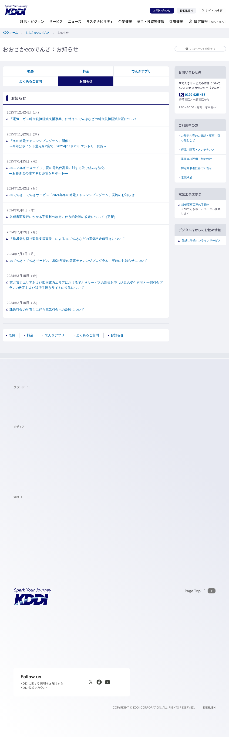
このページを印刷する (200, 48)
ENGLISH (188, 10)
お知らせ (85, 81)
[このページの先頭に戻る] (200, 591)
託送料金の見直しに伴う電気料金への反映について (46, 309)
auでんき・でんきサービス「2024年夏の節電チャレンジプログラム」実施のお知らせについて (78, 260)
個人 (213, 21)
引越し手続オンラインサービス (201, 240)
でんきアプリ (141, 71)
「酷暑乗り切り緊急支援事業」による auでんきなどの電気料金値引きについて (67, 239)
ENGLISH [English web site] (209, 707)
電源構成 (186, 177)
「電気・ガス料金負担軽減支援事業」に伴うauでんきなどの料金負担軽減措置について (73, 119)
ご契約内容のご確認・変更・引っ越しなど (200, 138)
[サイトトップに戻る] (16, 10)
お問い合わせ (162, 11)
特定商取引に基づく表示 (196, 168)
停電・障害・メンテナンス (198, 149)
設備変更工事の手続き (195, 204)
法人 (222, 21)
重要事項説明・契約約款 (196, 159)
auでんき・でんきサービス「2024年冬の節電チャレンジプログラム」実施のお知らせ (72, 195)
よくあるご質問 (30, 81)
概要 (30, 71)
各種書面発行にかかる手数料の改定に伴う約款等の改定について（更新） (63, 217)
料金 (86, 71)
